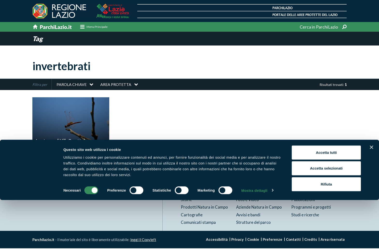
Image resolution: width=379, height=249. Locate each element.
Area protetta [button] (115, 85)
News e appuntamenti (310, 184)
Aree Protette (194, 184)
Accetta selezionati (326, 217)
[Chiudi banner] (371, 196)
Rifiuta (326, 233)
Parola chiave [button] (72, 85)
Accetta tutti (326, 201)
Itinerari (243, 184)
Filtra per (39, 85)
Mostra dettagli (254, 239)
